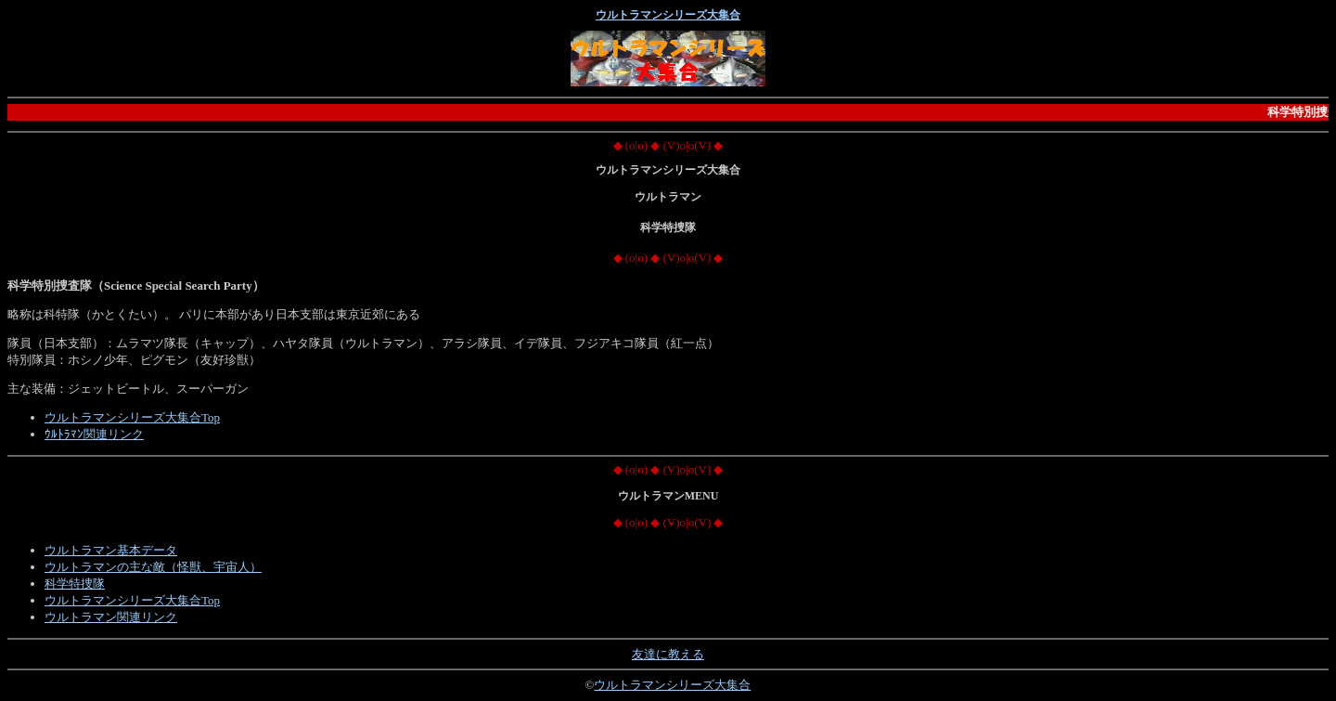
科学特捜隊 (75, 584)
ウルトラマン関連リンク (111, 617)
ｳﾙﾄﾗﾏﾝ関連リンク (94, 434)
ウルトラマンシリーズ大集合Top (132, 417)
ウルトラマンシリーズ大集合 (668, 14)
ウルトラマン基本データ (111, 550)
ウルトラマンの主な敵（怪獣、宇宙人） (153, 567)
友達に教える (668, 654)
